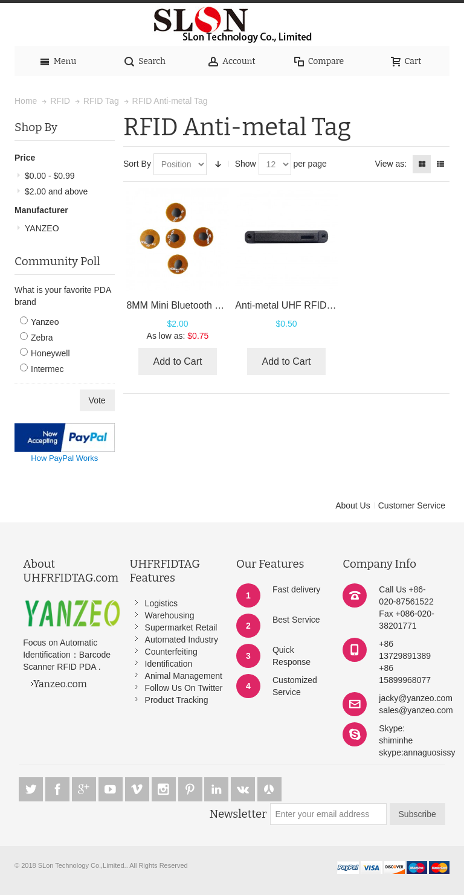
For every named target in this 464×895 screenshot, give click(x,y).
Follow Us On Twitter (184, 688)
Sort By (137, 163)
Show (245, 163)
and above (56, 191)
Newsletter (238, 814)
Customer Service (411, 505)
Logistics (161, 603)
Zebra (42, 337)
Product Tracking (176, 700)
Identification (169, 664)
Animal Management (183, 676)
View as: (391, 163)
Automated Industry (181, 639)
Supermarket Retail (181, 627)
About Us (352, 505)
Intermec (47, 369)
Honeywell (50, 353)
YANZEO (42, 228)
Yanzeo (45, 322)
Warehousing (170, 615)
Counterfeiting (171, 651)
